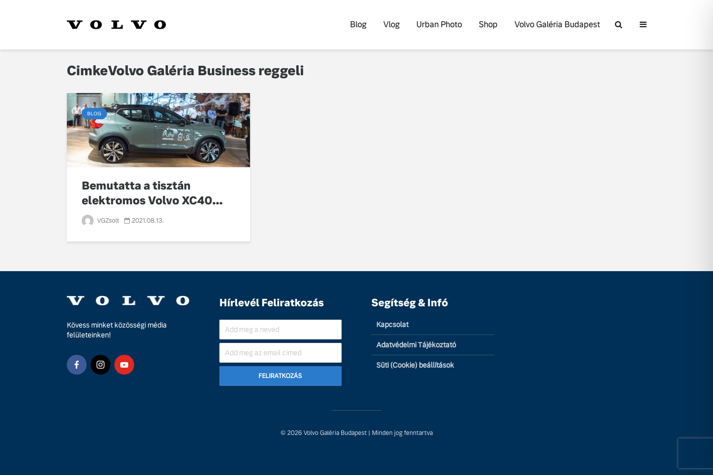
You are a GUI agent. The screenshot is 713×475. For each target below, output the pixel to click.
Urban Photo (439, 24)
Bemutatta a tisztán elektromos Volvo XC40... (152, 193)
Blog (358, 24)
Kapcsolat (392, 324)
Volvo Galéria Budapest (557, 24)
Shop (488, 24)
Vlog (391, 24)
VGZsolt (100, 221)
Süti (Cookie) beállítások (415, 365)
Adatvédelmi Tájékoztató (416, 344)
